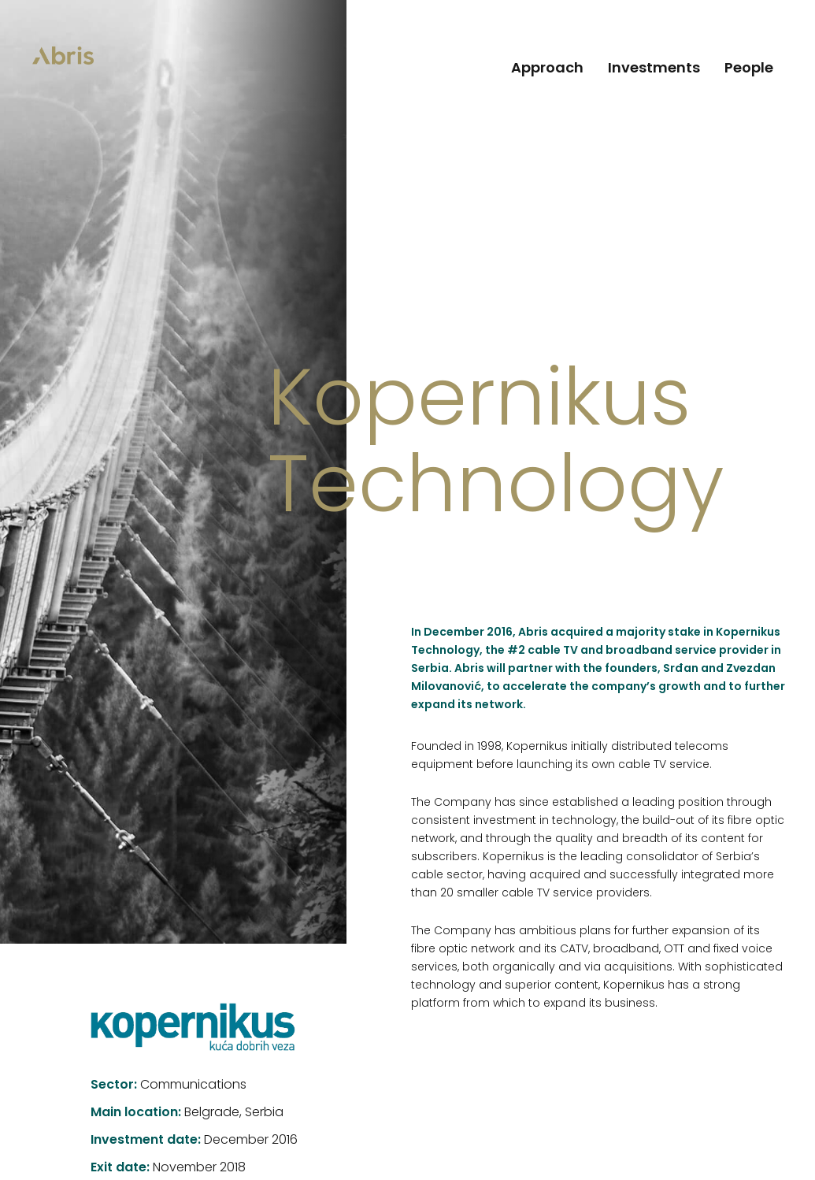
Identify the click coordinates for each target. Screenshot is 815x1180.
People (748, 69)
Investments (654, 69)
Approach (547, 69)
